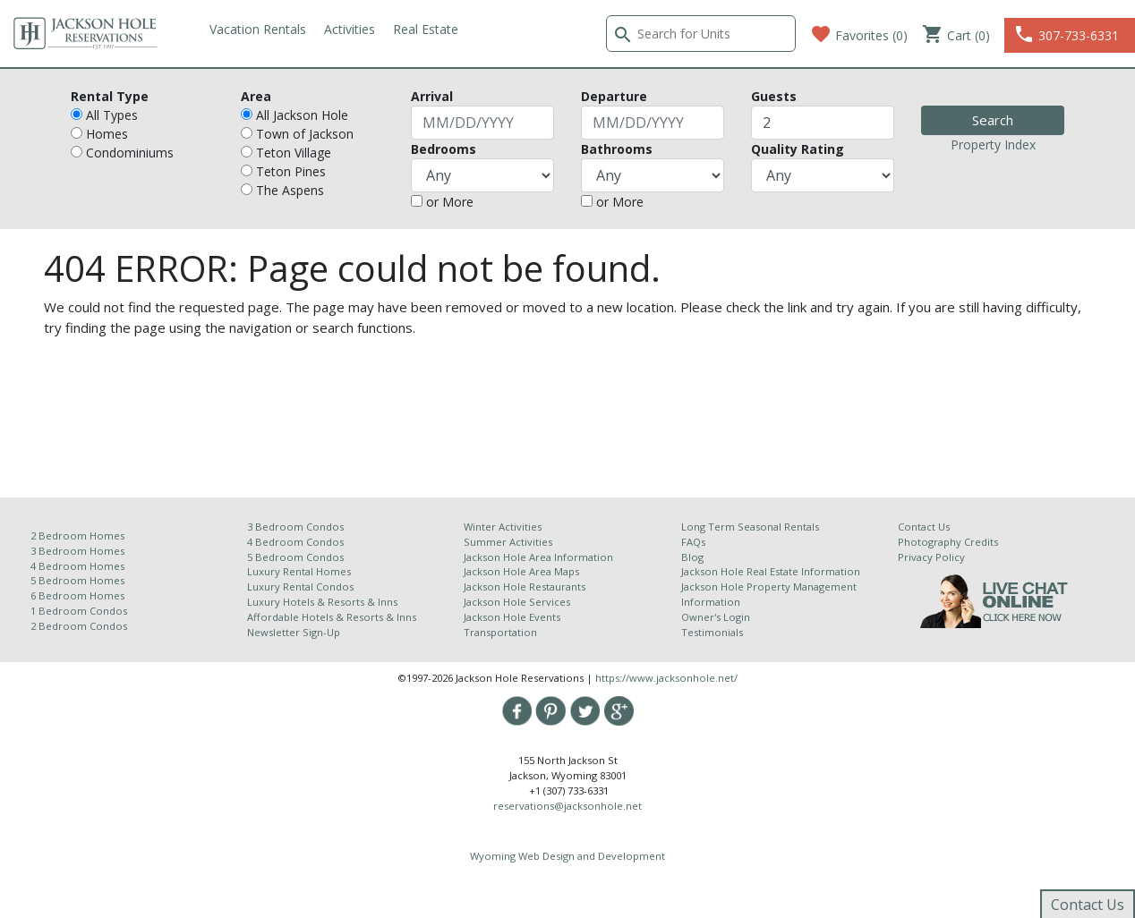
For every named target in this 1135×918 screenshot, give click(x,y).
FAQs (693, 541)
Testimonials (712, 632)
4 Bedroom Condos (295, 541)
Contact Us (924, 526)
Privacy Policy (931, 557)
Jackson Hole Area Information (538, 557)
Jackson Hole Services (517, 601)
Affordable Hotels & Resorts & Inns (331, 617)
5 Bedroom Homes (77, 580)
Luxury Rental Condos (300, 586)
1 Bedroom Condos (78, 610)
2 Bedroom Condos (78, 626)
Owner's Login (715, 617)
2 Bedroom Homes (77, 535)
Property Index (993, 144)
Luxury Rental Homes (299, 571)
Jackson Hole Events (512, 617)
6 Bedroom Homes (78, 595)
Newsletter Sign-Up (293, 632)
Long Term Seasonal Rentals (750, 526)
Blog (692, 557)
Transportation (500, 632)
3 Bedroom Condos (295, 526)
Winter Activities (503, 526)
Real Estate (425, 29)
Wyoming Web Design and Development (567, 856)
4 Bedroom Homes (77, 566)
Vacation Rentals (257, 29)
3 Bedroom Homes (77, 550)
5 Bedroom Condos (295, 557)
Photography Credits (948, 541)
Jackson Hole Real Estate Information (770, 571)
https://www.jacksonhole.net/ (666, 677)
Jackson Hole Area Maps (521, 571)
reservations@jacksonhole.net (567, 805)
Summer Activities (508, 541)
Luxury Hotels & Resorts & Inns (322, 601)
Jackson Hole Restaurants (524, 586)
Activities (349, 29)
